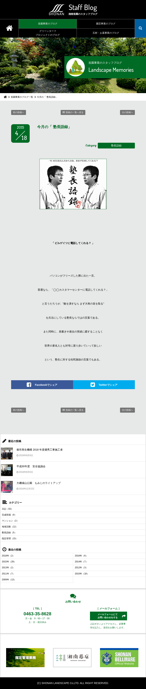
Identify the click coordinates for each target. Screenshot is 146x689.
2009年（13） (9, 579)
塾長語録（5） (9, 532)
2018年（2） (8, 555)
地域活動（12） (10, 526)
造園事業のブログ (47, 23)
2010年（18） (82, 573)
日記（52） (7, 509)
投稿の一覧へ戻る (74, 112)
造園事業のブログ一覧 (22, 97)
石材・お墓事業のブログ (106, 32)
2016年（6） (81, 555)
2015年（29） (9, 561)
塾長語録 (116, 145)
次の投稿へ (127, 112)
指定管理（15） (10, 538)
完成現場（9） (9, 515)
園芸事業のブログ (105, 23)
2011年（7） (8, 573)
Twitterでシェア (108, 384)
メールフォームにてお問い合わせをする (108, 616)
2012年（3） (81, 567)
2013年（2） (8, 567)
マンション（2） (10, 520)
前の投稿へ (18, 112)
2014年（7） (81, 561)
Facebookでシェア (46, 384)
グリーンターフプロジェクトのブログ (48, 33)
